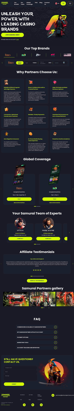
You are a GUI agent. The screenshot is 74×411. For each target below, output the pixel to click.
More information (19, 202)
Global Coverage (30, 3)
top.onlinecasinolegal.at (37, 259)
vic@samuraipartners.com (20, 235)
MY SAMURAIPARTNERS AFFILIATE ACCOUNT (30, 332)
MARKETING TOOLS (22, 342)
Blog (41, 2)
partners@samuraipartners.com (62, 395)
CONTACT (48, 238)
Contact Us (47, 3)
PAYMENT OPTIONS (22, 337)
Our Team (22, 3)
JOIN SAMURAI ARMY (12, 35)
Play (19, 199)
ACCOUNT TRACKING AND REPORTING (28, 347)
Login (17, 39)
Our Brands (16, 3)
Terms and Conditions (5, 404)
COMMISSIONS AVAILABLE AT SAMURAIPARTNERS (31, 327)
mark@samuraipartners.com (48, 235)
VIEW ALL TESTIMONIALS (37, 280)
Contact (20, 238)
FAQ (36, 2)
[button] (2, 62)
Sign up (70, 3)
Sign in (63, 3)
